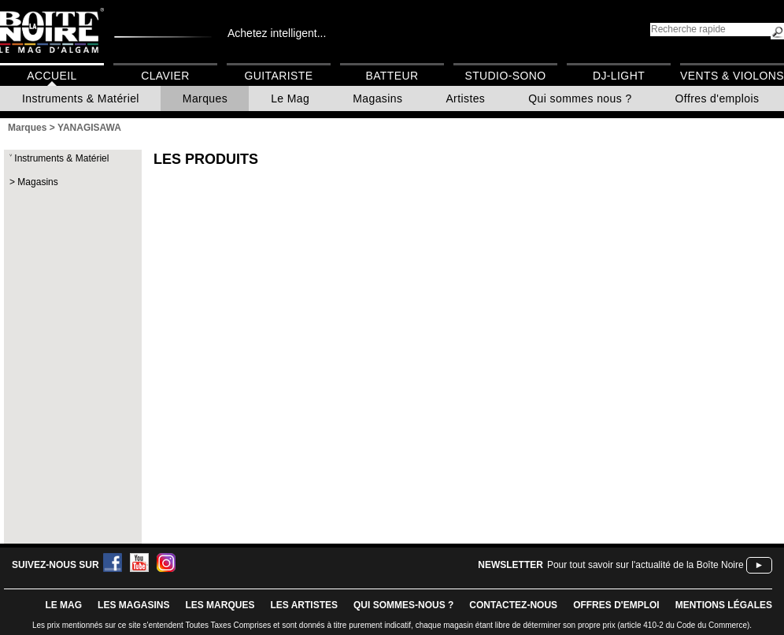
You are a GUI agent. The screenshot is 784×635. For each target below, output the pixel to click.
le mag (63, 605)
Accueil (51, 75)
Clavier (165, 75)
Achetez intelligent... (276, 33)
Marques (205, 98)
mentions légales (723, 605)
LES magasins (133, 605)
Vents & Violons (732, 75)
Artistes (465, 98)
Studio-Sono (504, 75)
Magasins (377, 98)
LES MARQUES (219, 605)
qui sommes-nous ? (403, 605)
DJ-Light (619, 75)
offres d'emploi (616, 605)
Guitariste (279, 75)
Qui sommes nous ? (579, 98)
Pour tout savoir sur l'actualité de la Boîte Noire (645, 564)
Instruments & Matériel (80, 98)
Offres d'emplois (717, 98)
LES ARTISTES (304, 605)
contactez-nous (513, 605)
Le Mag (290, 98)
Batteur (391, 75)
